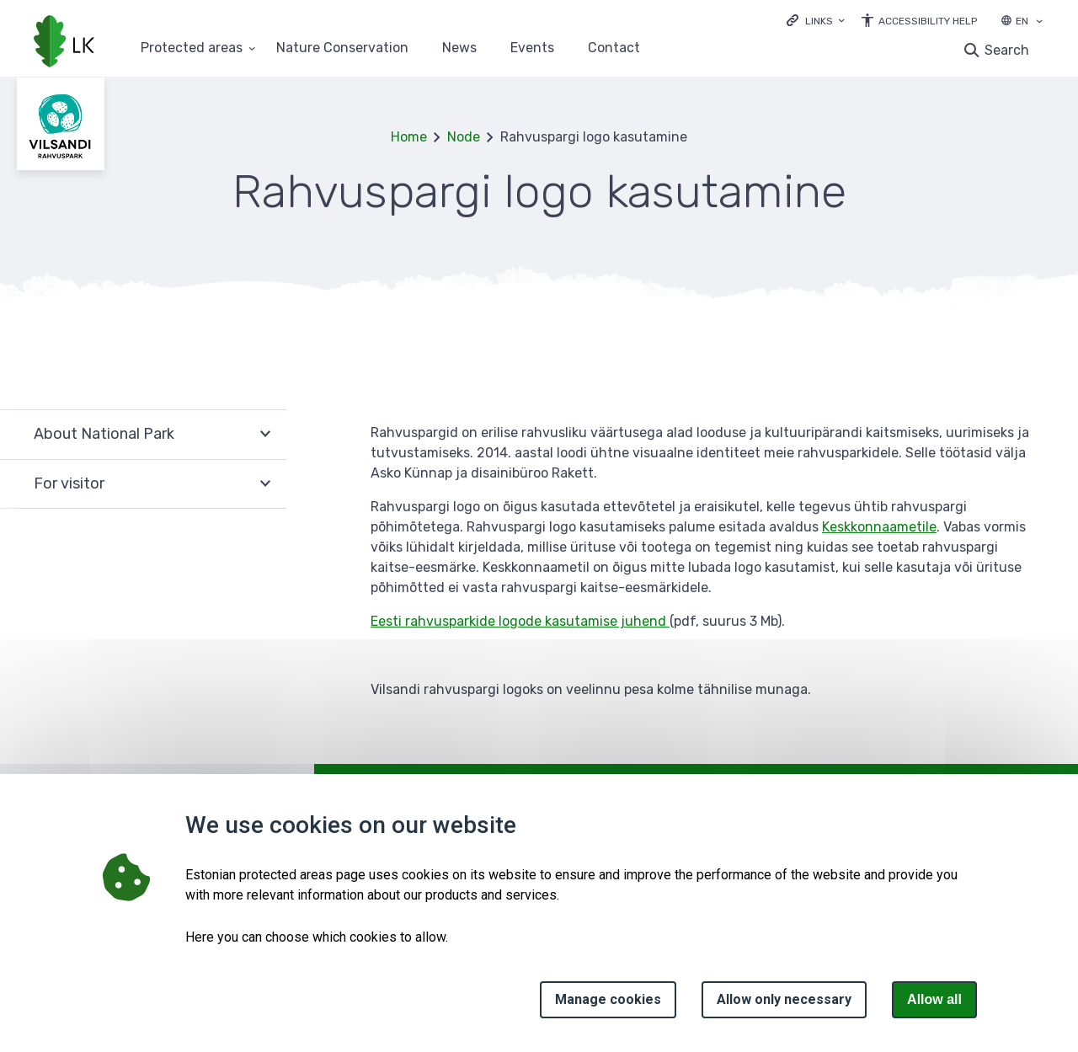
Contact (614, 48)
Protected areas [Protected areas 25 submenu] (192, 48)
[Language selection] (1039, 22)
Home (409, 137)
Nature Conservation (342, 48)
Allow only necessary (784, 999)
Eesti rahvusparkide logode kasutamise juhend (520, 621)
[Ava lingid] (816, 20)
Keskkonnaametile (879, 527)
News (459, 48)
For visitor (69, 483)
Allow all (934, 999)
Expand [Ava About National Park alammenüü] (265, 434)
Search (1007, 50)
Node (463, 137)
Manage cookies (608, 999)
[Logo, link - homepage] (64, 43)
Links (819, 21)
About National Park (104, 434)
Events (532, 48)
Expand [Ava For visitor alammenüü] (265, 484)
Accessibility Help (927, 21)
